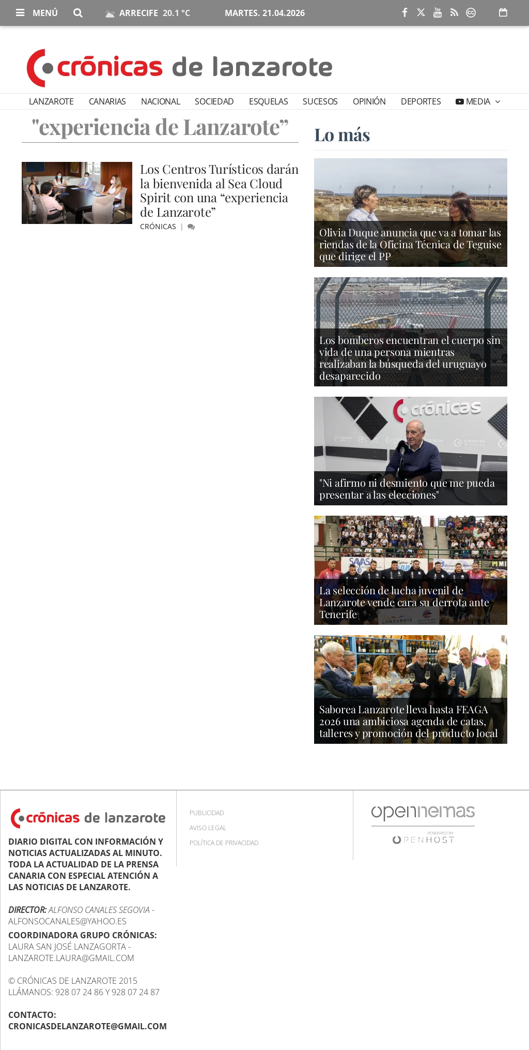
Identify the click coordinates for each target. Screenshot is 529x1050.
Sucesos (320, 101)
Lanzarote (51, 101)
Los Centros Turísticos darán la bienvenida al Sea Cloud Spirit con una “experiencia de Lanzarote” (219, 190)
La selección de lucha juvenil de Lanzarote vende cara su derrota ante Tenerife (404, 602)
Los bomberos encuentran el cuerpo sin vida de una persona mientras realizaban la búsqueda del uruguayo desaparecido (410, 357)
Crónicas (159, 226)
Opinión (369, 101)
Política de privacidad (224, 842)
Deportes (421, 101)
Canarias (107, 101)
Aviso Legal (208, 827)
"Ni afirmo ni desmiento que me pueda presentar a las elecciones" (407, 488)
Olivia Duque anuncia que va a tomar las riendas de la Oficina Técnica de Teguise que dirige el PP (410, 244)
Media (478, 101)
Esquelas (268, 101)
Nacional (160, 101)
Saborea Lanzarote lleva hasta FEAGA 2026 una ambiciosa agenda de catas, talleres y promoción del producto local (408, 721)
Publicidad (207, 812)
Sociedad (214, 101)
